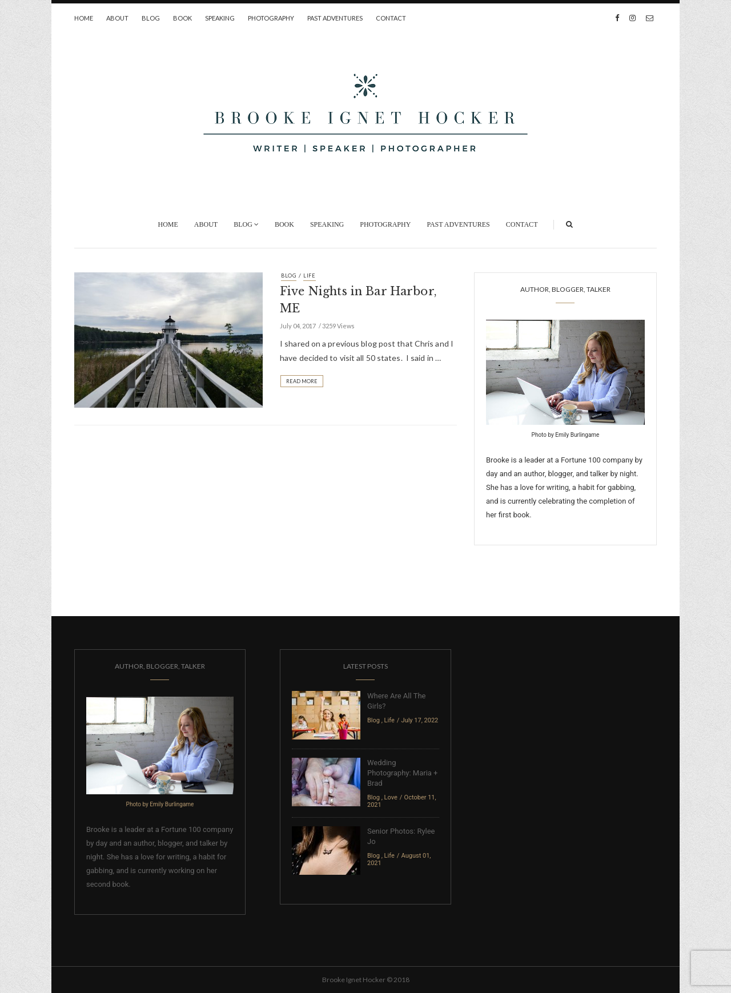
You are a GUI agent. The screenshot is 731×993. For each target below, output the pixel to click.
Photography (271, 18)
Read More (302, 381)
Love (390, 797)
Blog (151, 18)
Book (182, 18)
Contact (391, 18)
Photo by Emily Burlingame (566, 435)
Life (309, 275)
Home (83, 18)
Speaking (220, 18)
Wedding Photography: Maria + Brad (402, 772)
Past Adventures (335, 18)
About (117, 18)
